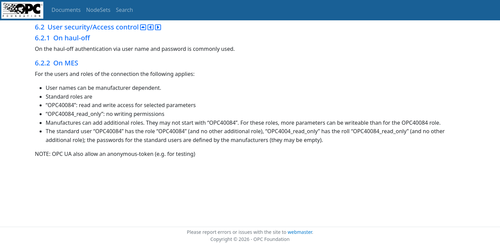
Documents (66, 10)
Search (124, 10)
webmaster (300, 232)
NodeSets (98, 10)
